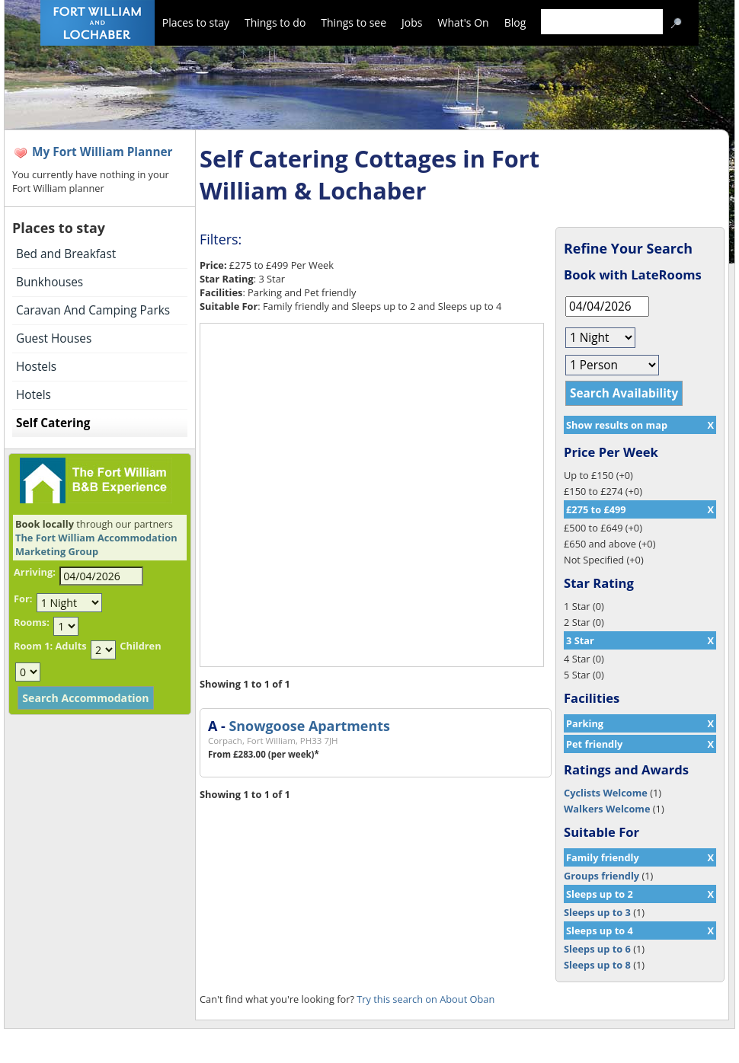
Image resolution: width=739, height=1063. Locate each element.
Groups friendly (601, 876)
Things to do (275, 22)
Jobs (411, 22)
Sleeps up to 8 (597, 965)
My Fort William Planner (102, 152)
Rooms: (32, 622)
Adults (70, 646)
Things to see (353, 22)
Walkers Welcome (607, 809)
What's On (463, 22)
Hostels (36, 367)
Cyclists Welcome (606, 793)
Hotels (33, 395)
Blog (515, 22)
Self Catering (53, 423)
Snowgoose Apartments (309, 726)
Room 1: (33, 646)
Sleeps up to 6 (597, 949)
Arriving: (35, 572)
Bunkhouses (49, 282)
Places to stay (195, 22)
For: (23, 598)
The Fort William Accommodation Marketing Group (96, 544)
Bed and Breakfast (66, 254)
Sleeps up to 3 (597, 912)
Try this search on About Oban (425, 999)
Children (140, 646)
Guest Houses (53, 338)
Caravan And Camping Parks (93, 310)
